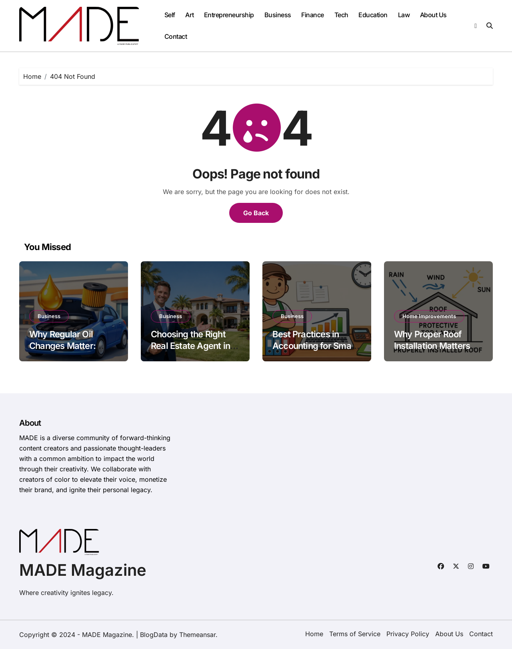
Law (404, 15)
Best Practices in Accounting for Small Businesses (313, 345)
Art (189, 15)
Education (373, 15)
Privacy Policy (407, 634)
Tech (341, 15)
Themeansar (197, 635)
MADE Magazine (82, 570)
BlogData (154, 635)
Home (314, 634)
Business (277, 15)
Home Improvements (429, 316)
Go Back (256, 213)
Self (169, 15)
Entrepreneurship (229, 15)
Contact (175, 36)
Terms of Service (354, 634)
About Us (433, 15)
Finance (312, 15)
